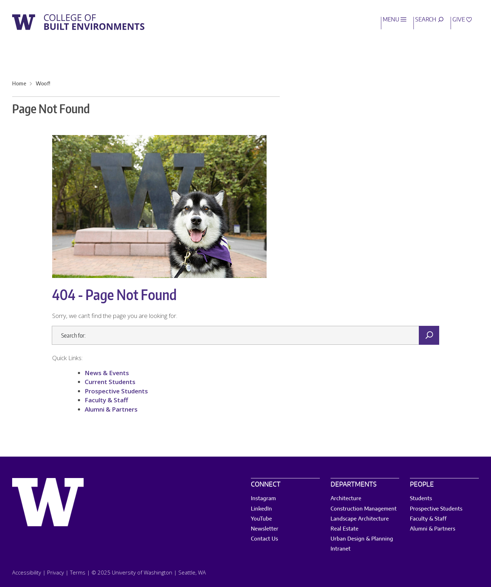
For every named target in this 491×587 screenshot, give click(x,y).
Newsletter (264, 529)
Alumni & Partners (111, 409)
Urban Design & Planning (362, 539)
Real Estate (344, 529)
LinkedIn (261, 509)
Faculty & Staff (107, 400)
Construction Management (364, 509)
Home (19, 83)
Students (421, 498)
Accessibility (26, 572)
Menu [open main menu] (394, 20)
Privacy (55, 572)
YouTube (261, 519)
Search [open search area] (429, 20)
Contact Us (264, 539)
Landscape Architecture (360, 519)
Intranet (341, 549)
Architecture (346, 498)
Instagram (263, 498)
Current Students (110, 382)
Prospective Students (116, 391)
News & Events (107, 373)
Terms (77, 572)
